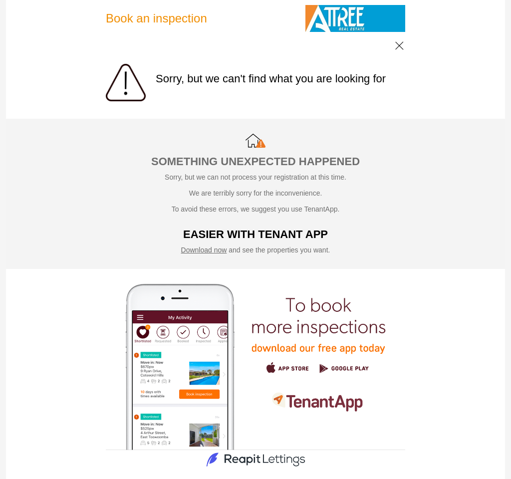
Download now (204, 250)
